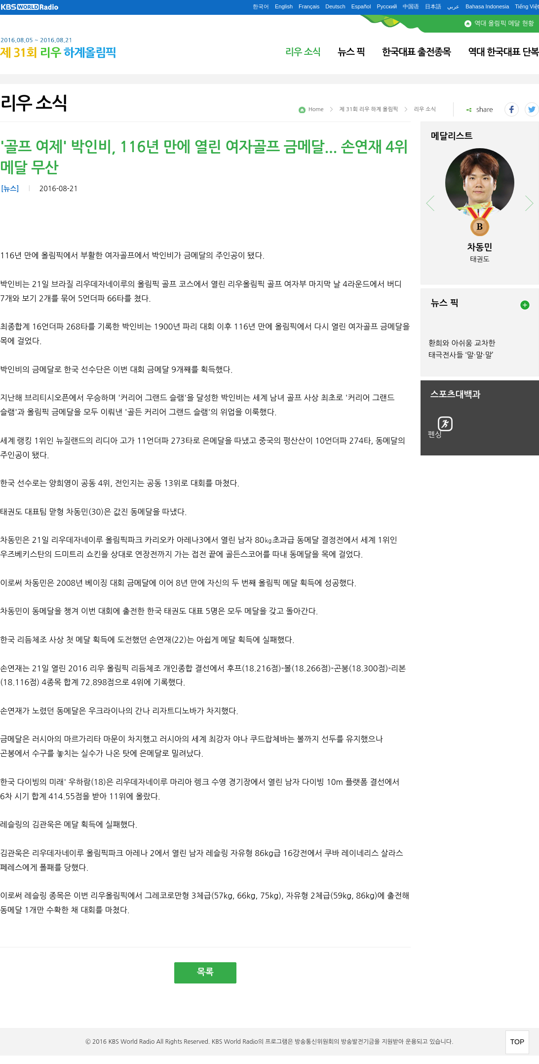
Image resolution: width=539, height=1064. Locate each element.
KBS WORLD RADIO (29, 7)
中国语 (411, 6)
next (529, 203)
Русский (387, 6)
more (525, 305)
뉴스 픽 (351, 52)
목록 (205, 972)
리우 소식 (303, 52)
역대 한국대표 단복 (503, 52)
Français (309, 6)
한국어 (261, 6)
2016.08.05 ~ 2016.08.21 (82, 44)
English (284, 6)
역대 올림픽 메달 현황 (504, 23)
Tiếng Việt (527, 6)
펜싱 (435, 434)
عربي (453, 6)
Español (361, 6)
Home (316, 109)
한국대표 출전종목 (416, 52)
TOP (517, 1042)
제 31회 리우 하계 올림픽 (369, 109)
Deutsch (335, 6)
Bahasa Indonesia (487, 6)
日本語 (433, 6)
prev (430, 203)
